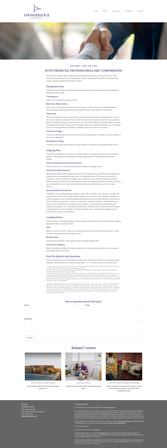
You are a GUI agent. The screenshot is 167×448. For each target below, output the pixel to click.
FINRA (102, 433)
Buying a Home (83, 383)
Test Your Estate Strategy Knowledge (124, 383)
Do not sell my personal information (116, 423)
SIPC (106, 433)
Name (26, 305)
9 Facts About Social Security (43, 383)
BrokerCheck (111, 407)
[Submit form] (29, 338)
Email (87, 305)
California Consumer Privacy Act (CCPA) (128, 421)
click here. (97, 429)
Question (28, 319)
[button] (103, 11)
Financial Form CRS (82, 404)
